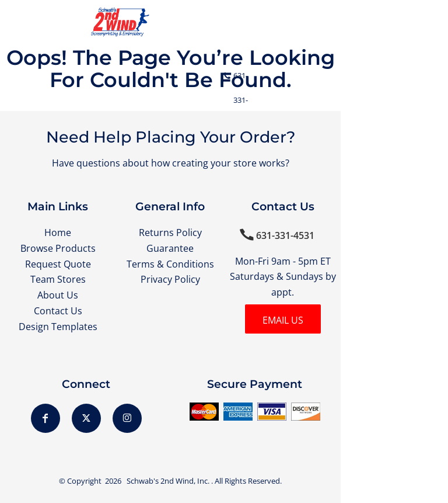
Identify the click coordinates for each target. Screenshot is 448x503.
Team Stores (58, 279)
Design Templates (58, 326)
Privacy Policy (170, 279)
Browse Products (58, 248)
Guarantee (170, 248)
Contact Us (58, 310)
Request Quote (58, 264)
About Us (57, 295)
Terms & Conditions (170, 264)
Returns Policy (170, 232)
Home (57, 232)
